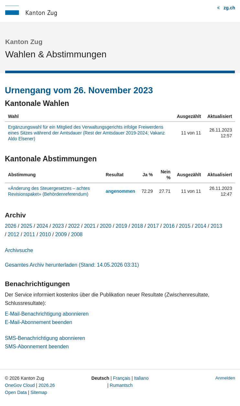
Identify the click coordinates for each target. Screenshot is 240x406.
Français (121, 378)
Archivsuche (19, 250)
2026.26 (46, 385)
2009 (61, 234)
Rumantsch (121, 385)
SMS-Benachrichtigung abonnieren (45, 338)
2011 (29, 234)
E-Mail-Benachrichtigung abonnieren (47, 314)
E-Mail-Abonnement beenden (38, 322)
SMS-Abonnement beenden (37, 346)
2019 (121, 226)
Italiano (141, 378)
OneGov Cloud (20, 385)
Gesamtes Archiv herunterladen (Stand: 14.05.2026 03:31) (72, 265)
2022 (74, 226)
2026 (10, 226)
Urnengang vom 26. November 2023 (79, 90)
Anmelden (225, 378)
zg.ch (229, 7)
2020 (106, 226)
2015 (185, 226)
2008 (77, 234)
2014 (200, 226)
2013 (216, 226)
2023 (58, 226)
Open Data (16, 392)
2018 (137, 226)
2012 (13, 234)
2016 (169, 226)
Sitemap (38, 392)
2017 (153, 226)
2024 (42, 226)
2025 (26, 226)
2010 (45, 234)
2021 (90, 226)
